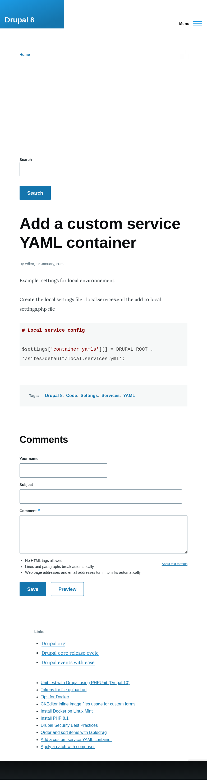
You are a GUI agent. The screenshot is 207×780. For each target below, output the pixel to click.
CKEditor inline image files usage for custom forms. (89, 704)
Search (26, 160)
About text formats (174, 564)
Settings (89, 395)
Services (110, 395)
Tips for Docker (55, 697)
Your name (29, 459)
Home (25, 54)
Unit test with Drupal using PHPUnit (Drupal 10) (85, 682)
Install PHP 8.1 (55, 718)
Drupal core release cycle (70, 653)
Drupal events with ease (68, 662)
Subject (26, 485)
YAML (129, 395)
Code (71, 395)
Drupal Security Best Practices (69, 725)
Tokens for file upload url (63, 690)
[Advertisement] (103, 111)
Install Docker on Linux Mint (67, 711)
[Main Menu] (189, 23)
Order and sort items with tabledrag (74, 732)
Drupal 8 (19, 20)
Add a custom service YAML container (76, 739)
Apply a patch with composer (68, 746)
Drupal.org (53, 643)
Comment (28, 511)
